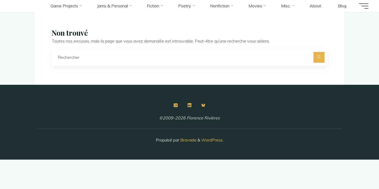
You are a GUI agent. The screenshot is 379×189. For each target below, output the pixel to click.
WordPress (212, 140)
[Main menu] (363, 6)
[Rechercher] (319, 57)
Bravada (187, 140)
